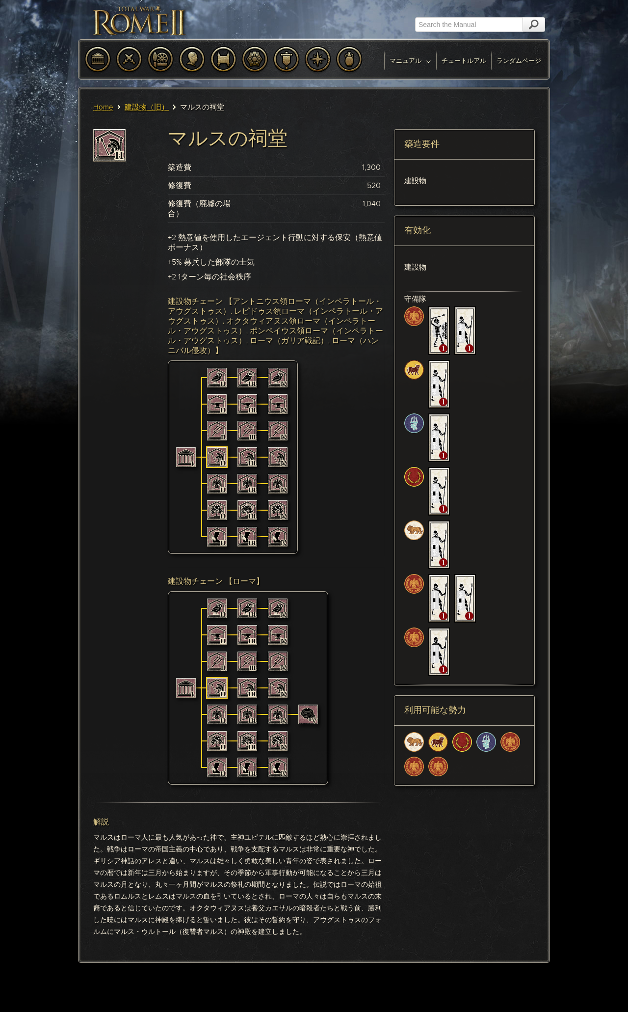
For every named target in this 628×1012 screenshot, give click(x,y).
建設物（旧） (147, 107)
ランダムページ (519, 60)
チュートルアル (464, 60)
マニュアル (410, 60)
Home (103, 107)
